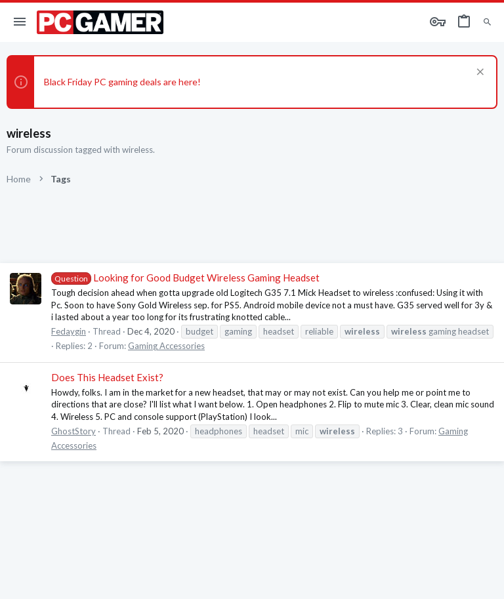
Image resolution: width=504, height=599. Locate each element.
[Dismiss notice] (478, 73)
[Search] (487, 22)
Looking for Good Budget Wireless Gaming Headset (185, 277)
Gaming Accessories (166, 346)
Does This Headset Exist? (107, 377)
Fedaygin (68, 331)
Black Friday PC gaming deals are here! (122, 81)
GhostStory (73, 431)
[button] (20, 22)
